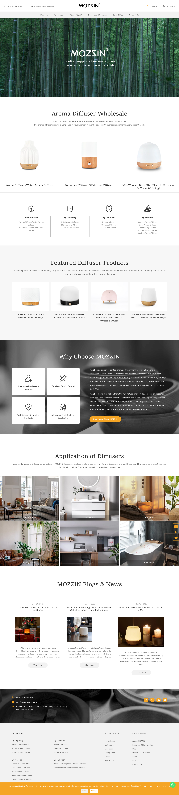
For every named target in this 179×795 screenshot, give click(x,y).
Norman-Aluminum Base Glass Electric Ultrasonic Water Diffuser (69, 316)
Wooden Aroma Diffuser (148, 230)
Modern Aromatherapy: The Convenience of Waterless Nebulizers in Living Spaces (89, 608)
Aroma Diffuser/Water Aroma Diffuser (31, 223)
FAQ (134, 760)
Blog (134, 749)
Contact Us (134, 16)
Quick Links (139, 733)
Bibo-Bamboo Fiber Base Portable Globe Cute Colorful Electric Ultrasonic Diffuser (109, 317)
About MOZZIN (76, 16)
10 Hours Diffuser (108, 225)
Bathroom (89, 518)
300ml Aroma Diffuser (70, 228)
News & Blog (118, 16)
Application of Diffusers (89, 456)
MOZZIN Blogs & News (89, 585)
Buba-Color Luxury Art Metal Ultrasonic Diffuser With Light (30, 316)
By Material (147, 217)
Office (89, 563)
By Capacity (70, 217)
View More (37, 665)
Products (44, 16)
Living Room (29, 563)
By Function (31, 217)
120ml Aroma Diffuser (70, 222)
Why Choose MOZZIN (89, 357)
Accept (94, 791)
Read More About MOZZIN (105, 419)
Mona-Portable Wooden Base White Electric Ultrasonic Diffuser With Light (148, 316)
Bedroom (149, 518)
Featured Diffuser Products (89, 263)
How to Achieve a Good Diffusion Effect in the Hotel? (141, 608)
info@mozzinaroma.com (42, 6)
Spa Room (149, 563)
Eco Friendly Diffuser (147, 228)
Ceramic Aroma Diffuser (147, 222)
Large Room (29, 518)
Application (59, 16)
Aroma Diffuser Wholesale (89, 114)
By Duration (109, 217)
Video (134, 757)
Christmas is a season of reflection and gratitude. (38, 608)
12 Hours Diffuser (108, 228)
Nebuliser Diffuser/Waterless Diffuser (31, 229)
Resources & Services (97, 16)
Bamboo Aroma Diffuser (147, 233)
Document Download (141, 753)
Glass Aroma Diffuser (148, 225)
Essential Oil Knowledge (142, 745)
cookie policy (152, 786)
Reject (84, 791)
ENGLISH (169, 6)
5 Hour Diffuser (108, 222)
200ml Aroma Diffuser (70, 225)
